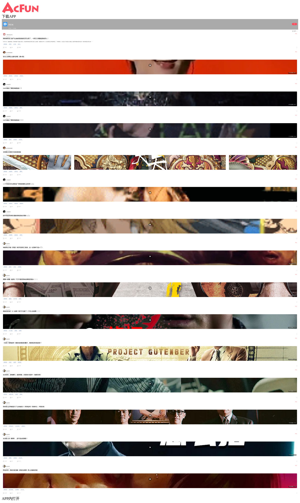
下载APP (9, 16)
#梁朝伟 (23, 426)
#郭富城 (5, 44)
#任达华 (20, 458)
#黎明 (21, 107)
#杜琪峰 (17, 489)
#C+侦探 (10, 330)
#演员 (10, 44)
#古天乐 (22, 489)
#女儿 (19, 44)
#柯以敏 (16, 75)
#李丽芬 (21, 75)
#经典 (21, 235)
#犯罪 (20, 298)
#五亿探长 (17, 426)
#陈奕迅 (16, 235)
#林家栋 (15, 458)
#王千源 (15, 298)
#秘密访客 (11, 394)
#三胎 (15, 44)
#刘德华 (15, 139)
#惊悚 (20, 330)
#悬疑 (16, 330)
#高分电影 (11, 489)
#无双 (10, 362)
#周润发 (19, 362)
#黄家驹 (10, 107)
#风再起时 (11, 426)
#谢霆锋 (10, 235)
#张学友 (16, 107)
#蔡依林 (10, 75)
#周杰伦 (10, 203)
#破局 (10, 298)
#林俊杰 (21, 203)
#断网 (10, 458)
